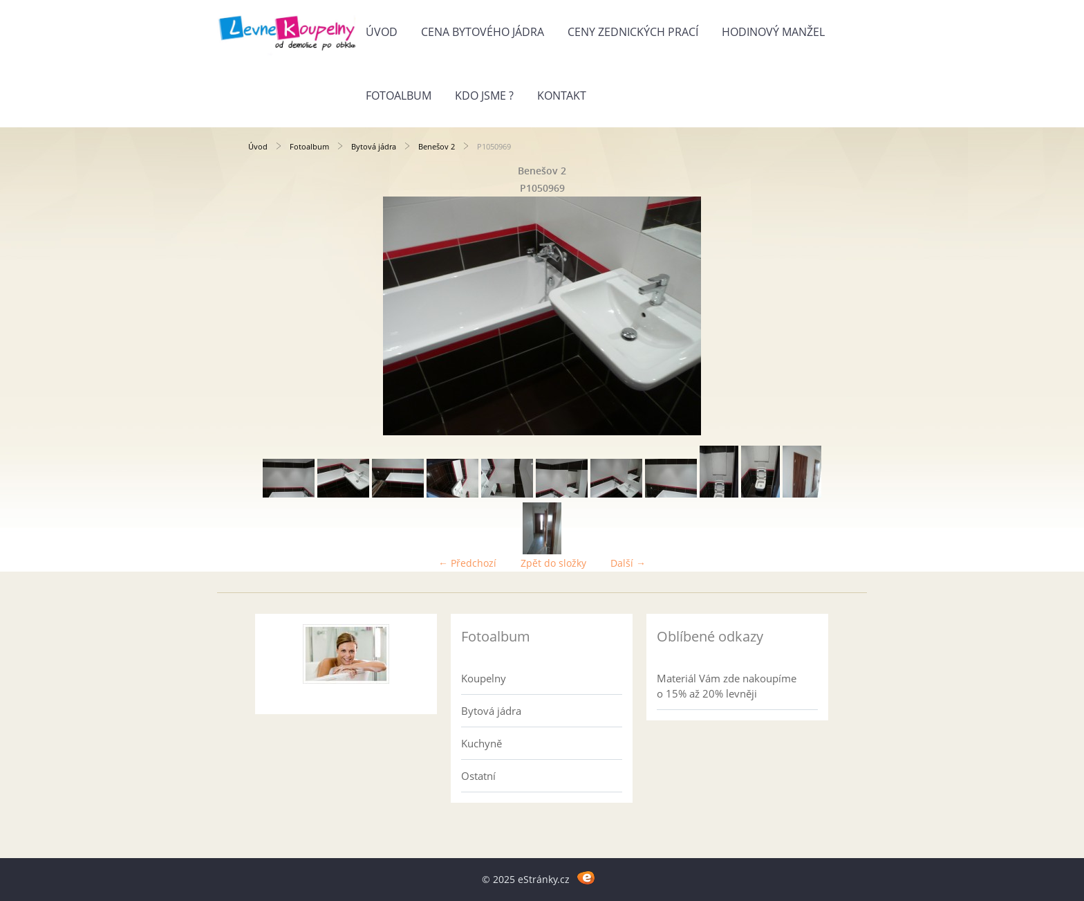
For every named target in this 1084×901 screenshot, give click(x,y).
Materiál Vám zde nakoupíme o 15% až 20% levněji (726, 685)
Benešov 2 (436, 146)
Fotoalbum (398, 95)
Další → (628, 563)
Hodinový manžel (773, 31)
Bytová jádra (373, 146)
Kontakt (561, 95)
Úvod (382, 31)
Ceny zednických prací (633, 31)
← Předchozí (467, 563)
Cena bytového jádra (482, 31)
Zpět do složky (553, 563)
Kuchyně (481, 743)
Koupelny (483, 678)
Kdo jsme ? (484, 95)
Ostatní (478, 776)
